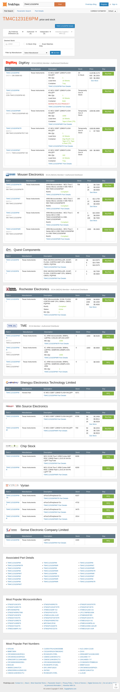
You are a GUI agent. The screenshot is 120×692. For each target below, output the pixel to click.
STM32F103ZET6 (50, 626)
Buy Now (108, 74)
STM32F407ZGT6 (50, 629)
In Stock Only (29, 44)
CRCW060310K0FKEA (16, 654)
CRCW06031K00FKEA (88, 668)
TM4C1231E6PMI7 (13, 150)
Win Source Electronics (28, 406)
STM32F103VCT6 (86, 618)
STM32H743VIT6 (13, 618)
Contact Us (19, 683)
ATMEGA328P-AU (50, 610)
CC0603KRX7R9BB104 (89, 662)
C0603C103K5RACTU (15, 673)
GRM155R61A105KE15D (16, 670)
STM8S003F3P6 (86, 615)
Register (104, 4)
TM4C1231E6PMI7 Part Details (60, 164)
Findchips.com (11, 4)
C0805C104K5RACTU (52, 657)
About (27, 683)
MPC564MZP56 (13, 610)
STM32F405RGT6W (15, 612)
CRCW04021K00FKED (16, 657)
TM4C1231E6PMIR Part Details (60, 124)
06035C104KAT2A (87, 670)
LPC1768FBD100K (87, 612)
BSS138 (10, 665)
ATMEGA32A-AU (86, 621)
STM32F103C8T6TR (88, 604)
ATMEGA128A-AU (87, 610)
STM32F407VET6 (86, 607)
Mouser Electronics (44, 174)
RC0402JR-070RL (50, 654)
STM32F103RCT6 (14, 607)
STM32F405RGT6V (51, 621)
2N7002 (47, 670)
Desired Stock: (12, 43)
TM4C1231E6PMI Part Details (59, 86)
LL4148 (82, 673)
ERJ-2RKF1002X (50, 668)
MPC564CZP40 (49, 623)
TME (32, 325)
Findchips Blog (90, 4)
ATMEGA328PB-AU (87, 623)
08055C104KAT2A (14, 668)
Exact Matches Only (46, 45)
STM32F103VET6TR (51, 607)
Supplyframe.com (70, 689)
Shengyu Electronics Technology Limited (42, 382)
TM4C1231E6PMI (12, 73)
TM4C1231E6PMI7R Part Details (60, 146)
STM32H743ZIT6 (13, 626)
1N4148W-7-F (85, 657)
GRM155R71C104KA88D (17, 659)
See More (94, 81)
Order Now (108, 230)
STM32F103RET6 (14, 621)
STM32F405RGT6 (50, 604)
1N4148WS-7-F (86, 659)
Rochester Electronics (47, 289)
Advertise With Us (69, 685)
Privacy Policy (67, 683)
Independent (46, 32)
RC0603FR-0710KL (51, 665)
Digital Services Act (94, 683)
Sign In (114, 4)
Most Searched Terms (38, 683)
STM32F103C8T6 (14, 604)
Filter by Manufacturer (13, 53)
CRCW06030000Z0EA (15, 662)
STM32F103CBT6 (14, 615)
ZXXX (82, 651)
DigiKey (37, 62)
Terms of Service (80, 683)
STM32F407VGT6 (50, 612)
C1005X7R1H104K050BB (53, 649)
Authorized (32, 32)
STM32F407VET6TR (51, 618)
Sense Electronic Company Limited (38, 530)
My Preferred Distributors (16, 32)
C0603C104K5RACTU (52, 659)
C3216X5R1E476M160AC (53, 651)
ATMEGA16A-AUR (87, 629)
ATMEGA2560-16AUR (88, 626)
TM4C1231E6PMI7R (14, 128)
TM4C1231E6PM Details (64, 26)
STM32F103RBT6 (14, 623)
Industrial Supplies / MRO (64, 32)
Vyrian (19, 485)
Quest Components (24, 250)
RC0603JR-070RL (50, 673)
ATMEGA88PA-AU (14, 629)
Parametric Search (54, 683)
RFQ (108, 336)
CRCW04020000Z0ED (52, 662)
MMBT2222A (85, 665)
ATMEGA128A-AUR (51, 615)
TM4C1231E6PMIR (13, 111)
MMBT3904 (11, 651)
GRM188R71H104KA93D (89, 654)
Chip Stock (22, 446)
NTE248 (10, 649)
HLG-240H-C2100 (86, 649)
